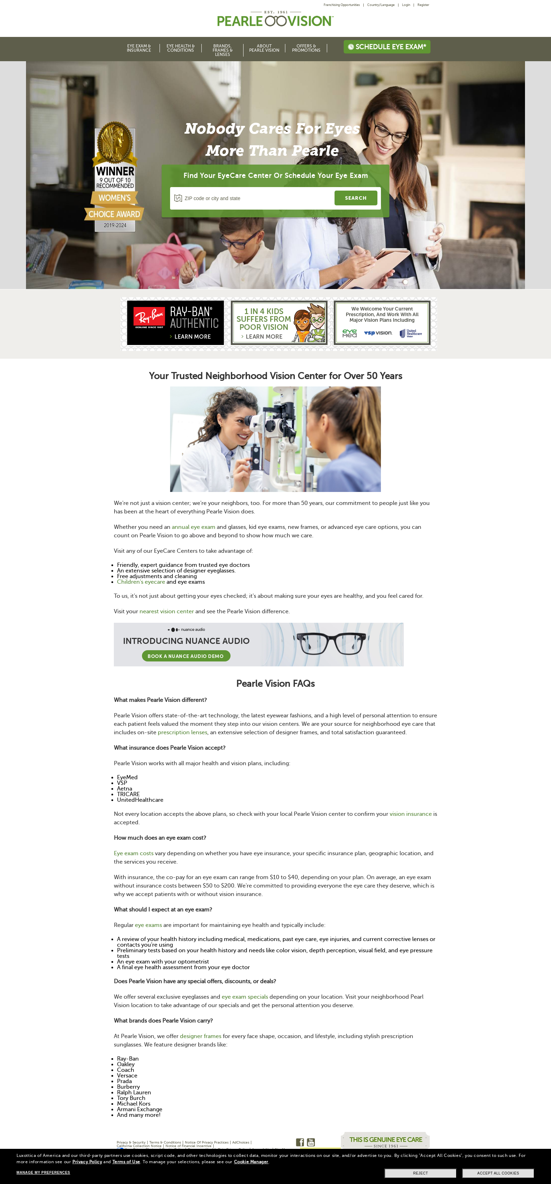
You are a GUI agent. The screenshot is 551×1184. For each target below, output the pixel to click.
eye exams (148, 925)
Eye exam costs (134, 853)
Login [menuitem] (406, 5)
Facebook (300, 1142)
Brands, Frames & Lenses (223, 50)
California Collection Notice (139, 1146)
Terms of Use (126, 1161)
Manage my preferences (43, 1173)
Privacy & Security (131, 1142)
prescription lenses (182, 732)
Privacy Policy (87, 1161)
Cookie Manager (251, 1161)
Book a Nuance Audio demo (186, 655)
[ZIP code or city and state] (253, 198)
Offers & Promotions (306, 48)
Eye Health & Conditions (181, 48)
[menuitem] (344, 5)
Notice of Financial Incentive (189, 1146)
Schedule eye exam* (387, 47)
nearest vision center (167, 611)
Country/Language (381, 5)
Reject (420, 1173)
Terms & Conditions (165, 1142)
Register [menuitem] (423, 5)
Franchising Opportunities (342, 5)
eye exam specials (245, 997)
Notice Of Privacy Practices (206, 1142)
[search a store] (356, 198)
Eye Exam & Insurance (139, 48)
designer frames (200, 1036)
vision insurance (411, 814)
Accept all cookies (498, 1173)
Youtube (311, 1142)
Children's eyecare (141, 582)
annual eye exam (193, 527)
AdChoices (240, 1142)
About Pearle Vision (264, 48)
